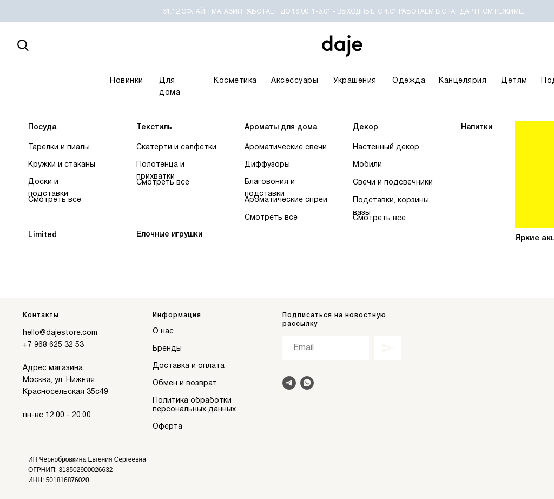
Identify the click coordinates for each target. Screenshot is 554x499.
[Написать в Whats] (307, 383)
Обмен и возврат (185, 383)
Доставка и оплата (189, 366)
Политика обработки (192, 400)
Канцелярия (462, 80)
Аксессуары (294, 80)
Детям (514, 80)
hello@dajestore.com (60, 333)
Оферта (167, 426)
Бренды (167, 348)
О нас (163, 331)
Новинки (126, 80)
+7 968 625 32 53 (53, 345)
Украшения (355, 80)
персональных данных (194, 409)
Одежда (408, 80)
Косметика (235, 80)
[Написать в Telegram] (289, 383)
